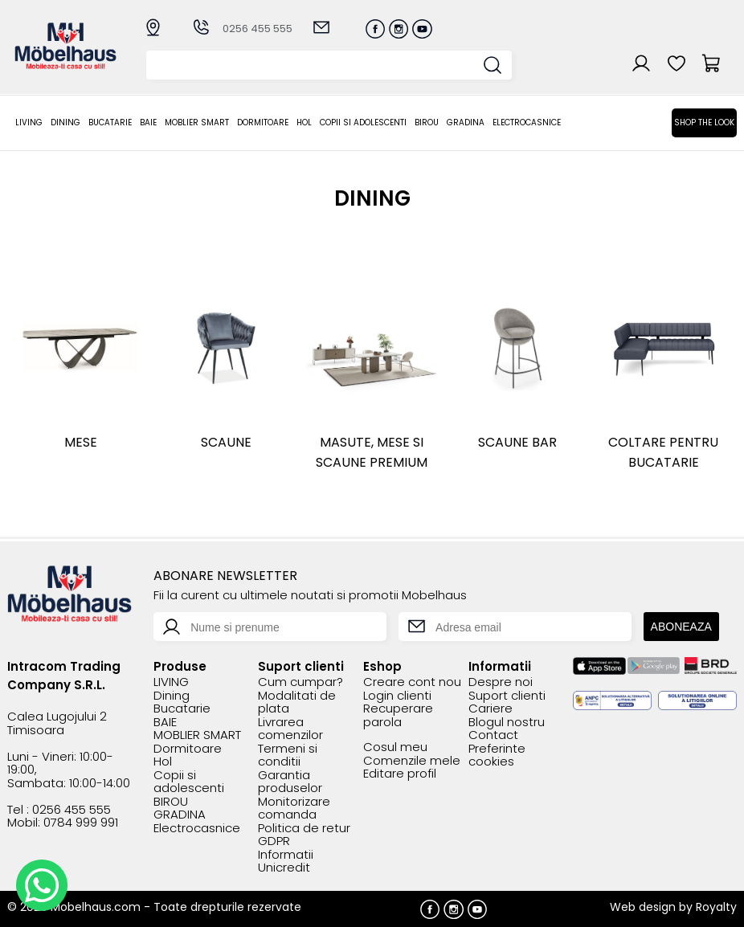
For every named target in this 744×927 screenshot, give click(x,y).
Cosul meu (395, 747)
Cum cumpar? (300, 682)
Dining (65, 122)
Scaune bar (517, 442)
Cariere (490, 709)
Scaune (226, 442)
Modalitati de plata (297, 702)
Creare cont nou (412, 682)
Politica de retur (304, 828)
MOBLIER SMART (197, 122)
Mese (80, 442)
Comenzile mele (411, 761)
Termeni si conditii (287, 755)
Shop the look (704, 122)
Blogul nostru (506, 722)
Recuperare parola (398, 715)
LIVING (29, 122)
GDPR (274, 841)
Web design (643, 907)
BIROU (427, 122)
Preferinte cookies (496, 755)
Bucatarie (110, 122)
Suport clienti (507, 696)
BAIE (148, 122)
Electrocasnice (527, 122)
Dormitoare (262, 122)
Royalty (716, 907)
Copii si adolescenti (363, 122)
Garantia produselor (290, 782)
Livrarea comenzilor (290, 729)
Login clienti (397, 696)
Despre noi (500, 682)
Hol (304, 122)
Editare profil (399, 774)
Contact (493, 735)
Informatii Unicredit (285, 861)
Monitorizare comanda (294, 808)
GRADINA (465, 122)
